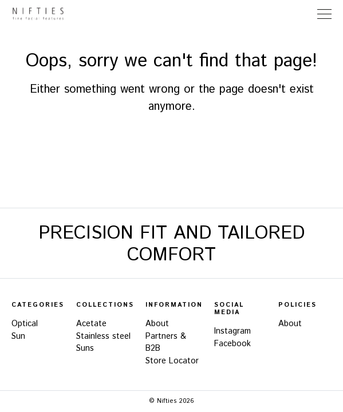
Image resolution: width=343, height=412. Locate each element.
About (157, 324)
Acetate (91, 324)
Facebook (232, 344)
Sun (18, 336)
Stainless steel (103, 336)
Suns (85, 348)
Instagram (232, 331)
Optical (24, 324)
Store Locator (302, 14)
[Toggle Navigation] (324, 13)
